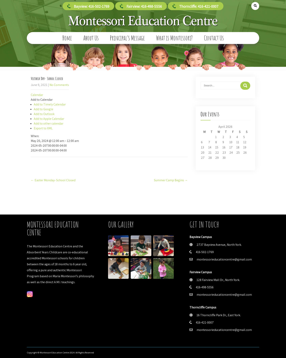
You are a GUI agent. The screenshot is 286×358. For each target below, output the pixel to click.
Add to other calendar (48, 123)
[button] (42, 100)
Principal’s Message (127, 38)
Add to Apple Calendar (49, 119)
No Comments (59, 85)
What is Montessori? (174, 38)
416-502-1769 (205, 252)
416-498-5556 (205, 287)
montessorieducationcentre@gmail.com (224, 259)
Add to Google (43, 109)
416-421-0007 (205, 322)
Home (67, 38)
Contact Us (214, 38)
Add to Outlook (44, 114)
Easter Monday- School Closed (53, 180)
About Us (91, 38)
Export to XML (43, 128)
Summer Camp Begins (171, 180)
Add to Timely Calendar (50, 104)
